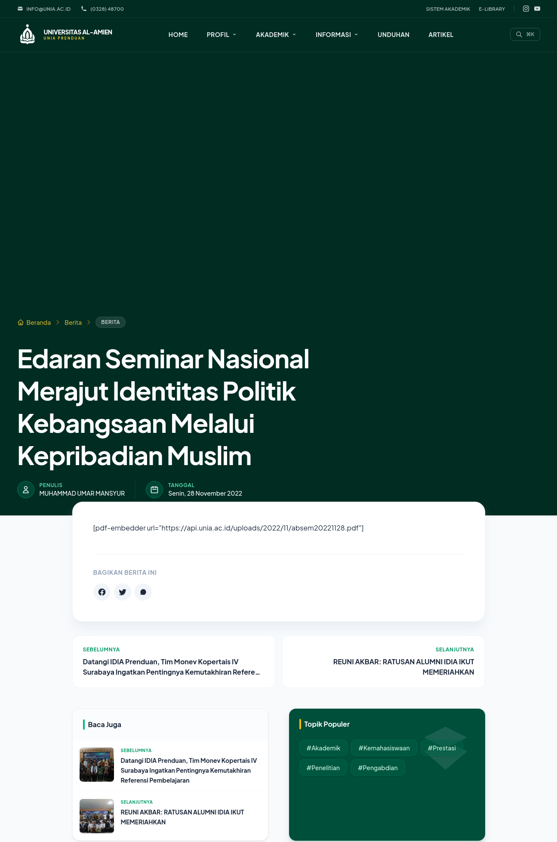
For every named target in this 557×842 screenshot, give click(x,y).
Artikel (440, 34)
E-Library (492, 9)
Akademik (276, 34)
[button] (222, 34)
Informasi (337, 34)
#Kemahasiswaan (383, 748)
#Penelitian (323, 767)
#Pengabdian (378, 767)
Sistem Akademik (448, 9)
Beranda (34, 322)
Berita (73, 322)
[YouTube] (537, 9)
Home (178, 34)
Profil (222, 34)
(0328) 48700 (102, 9)
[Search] (525, 34)
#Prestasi (442, 748)
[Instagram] (526, 9)
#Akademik (324, 748)
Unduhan (393, 34)
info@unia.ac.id (44, 9)
